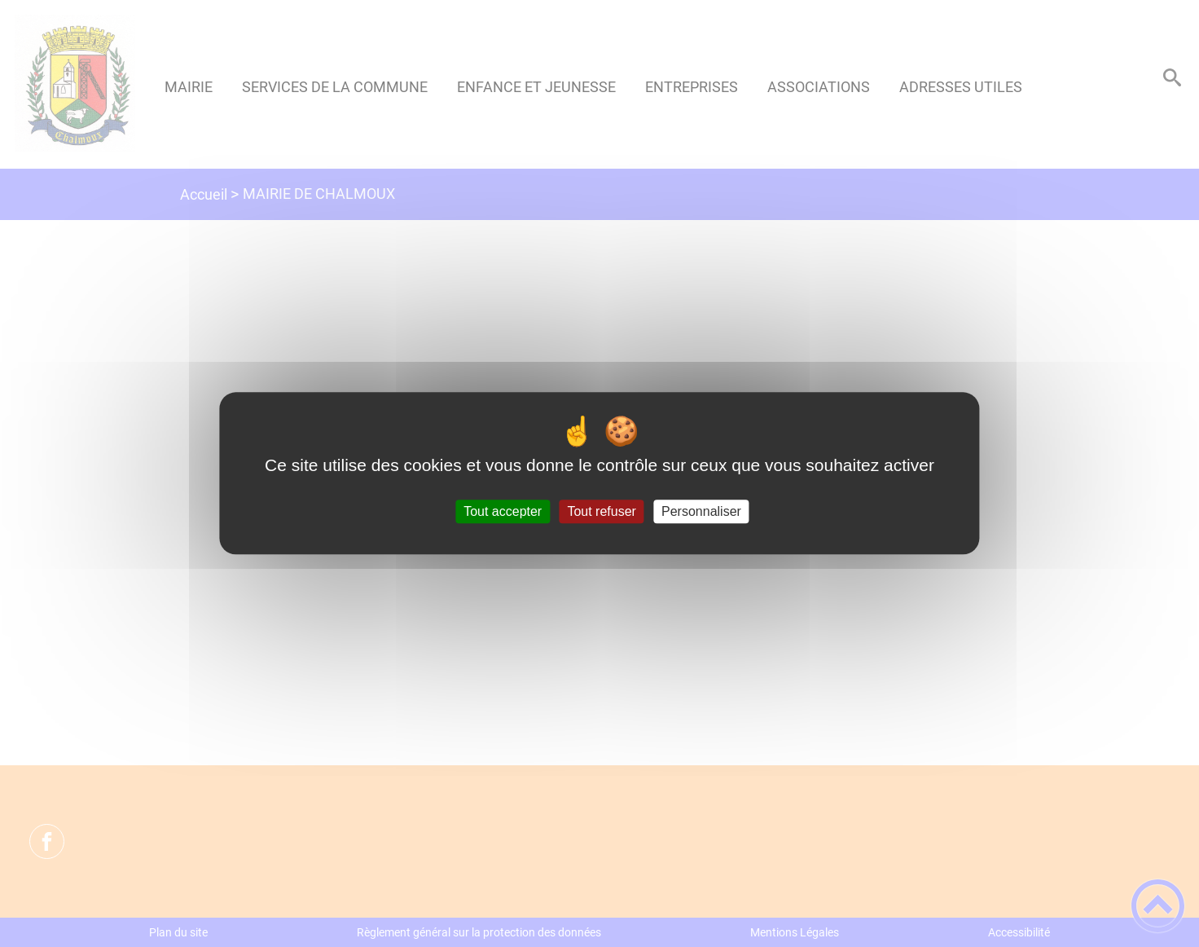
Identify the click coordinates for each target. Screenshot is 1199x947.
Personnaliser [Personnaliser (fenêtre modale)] (701, 511)
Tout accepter (502, 511)
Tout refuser (601, 511)
